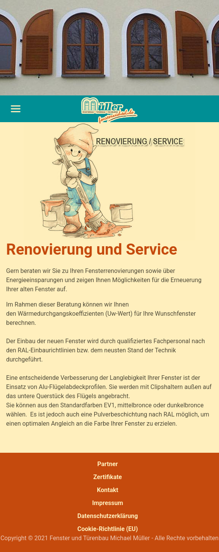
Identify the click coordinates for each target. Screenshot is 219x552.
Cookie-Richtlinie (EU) (107, 529)
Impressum (107, 503)
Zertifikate (107, 477)
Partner (107, 464)
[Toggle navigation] (15, 109)
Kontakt (107, 490)
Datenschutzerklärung (107, 516)
